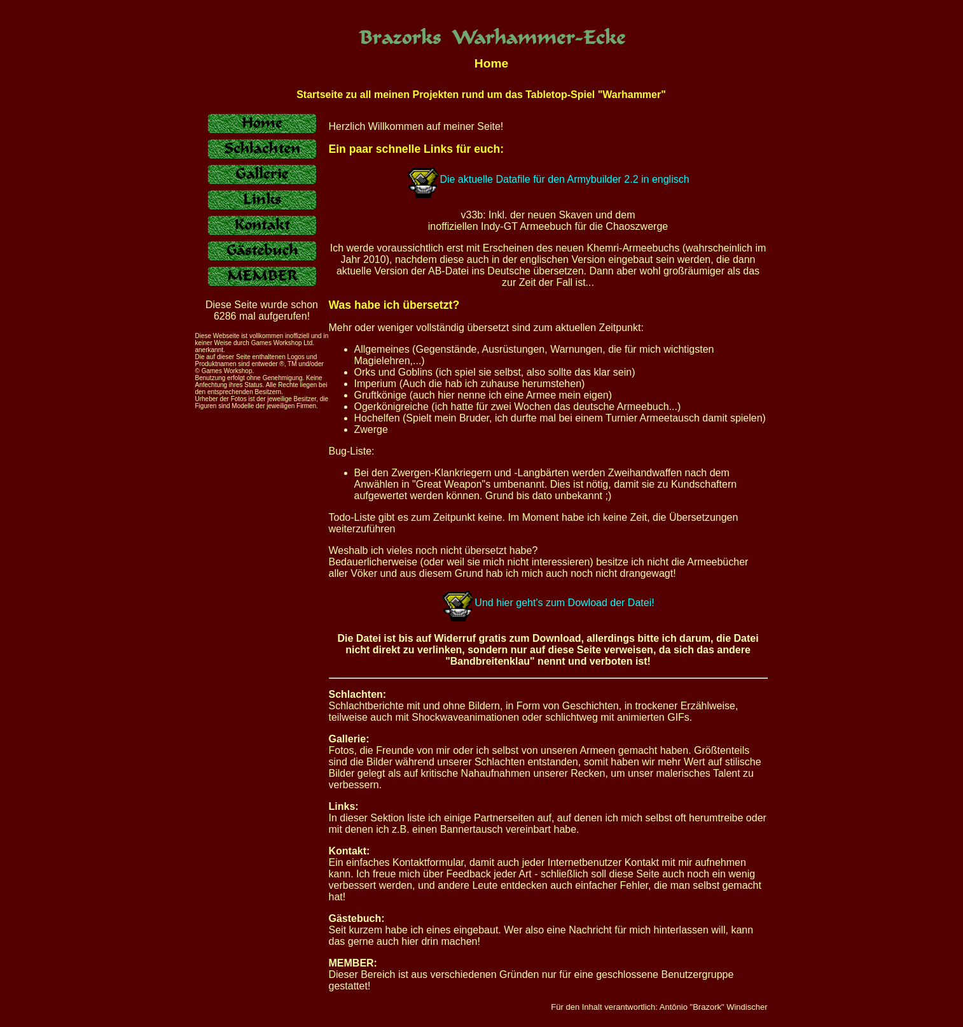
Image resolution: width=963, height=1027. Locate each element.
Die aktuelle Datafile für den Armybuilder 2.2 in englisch (564, 179)
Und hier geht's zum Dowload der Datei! (547, 602)
